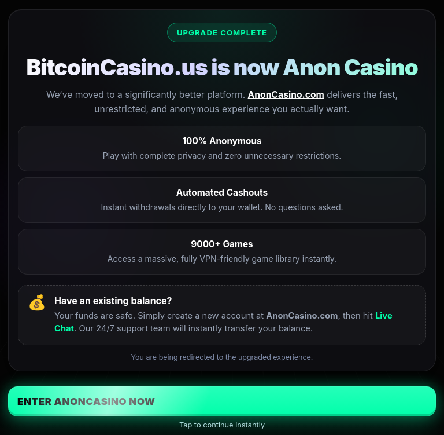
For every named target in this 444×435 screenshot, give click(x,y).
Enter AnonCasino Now (86, 401)
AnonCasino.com (286, 94)
